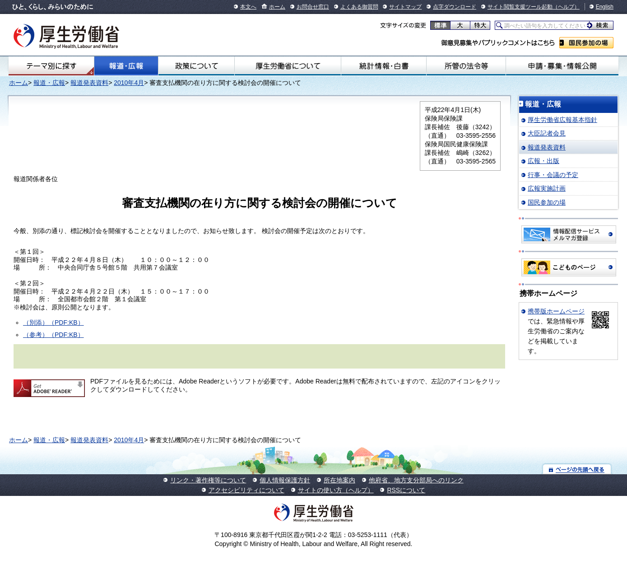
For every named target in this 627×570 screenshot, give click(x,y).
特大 (480, 25)
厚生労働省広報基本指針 (562, 119)
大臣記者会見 (547, 133)
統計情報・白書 (383, 65)
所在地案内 (339, 480)
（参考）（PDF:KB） (53, 334)
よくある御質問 (359, 7)
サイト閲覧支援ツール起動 (520, 7)
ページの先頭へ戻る (577, 469)
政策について (196, 65)
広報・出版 (543, 160)
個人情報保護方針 (285, 480)
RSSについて (406, 490)
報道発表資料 (89, 82)
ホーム (277, 7)
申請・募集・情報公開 (562, 65)
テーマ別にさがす (51, 66)
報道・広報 (126, 65)
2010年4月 (129, 82)
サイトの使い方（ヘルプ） (336, 490)
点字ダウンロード (454, 7)
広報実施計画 (547, 188)
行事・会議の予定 (553, 174)
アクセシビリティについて (246, 490)
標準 (440, 25)
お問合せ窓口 (313, 7)
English (604, 7)
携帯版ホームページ (556, 311)
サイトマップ (405, 7)
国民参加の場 (586, 42)
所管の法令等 (466, 65)
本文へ (248, 7)
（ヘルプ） (566, 7)
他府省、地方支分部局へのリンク (416, 480)
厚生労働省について (288, 65)
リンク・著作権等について (208, 480)
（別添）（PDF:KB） (53, 322)
